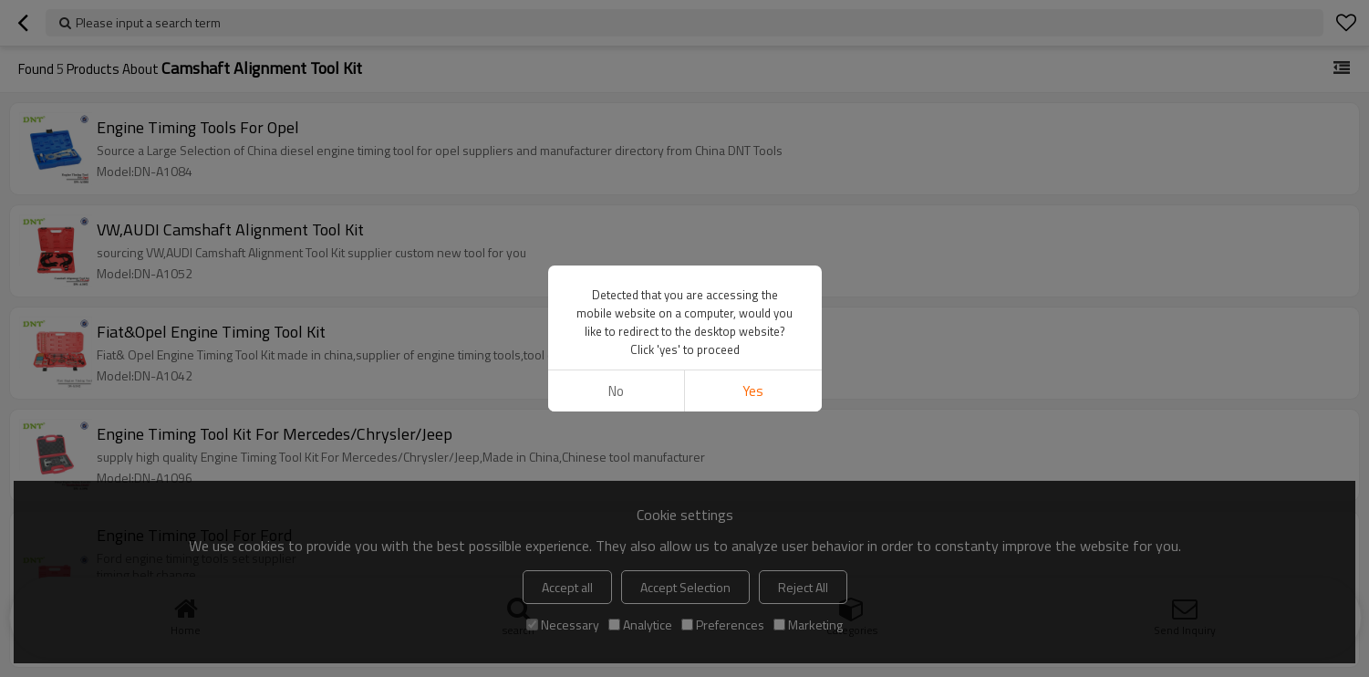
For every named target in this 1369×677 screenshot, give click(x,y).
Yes (752, 390)
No (616, 390)
